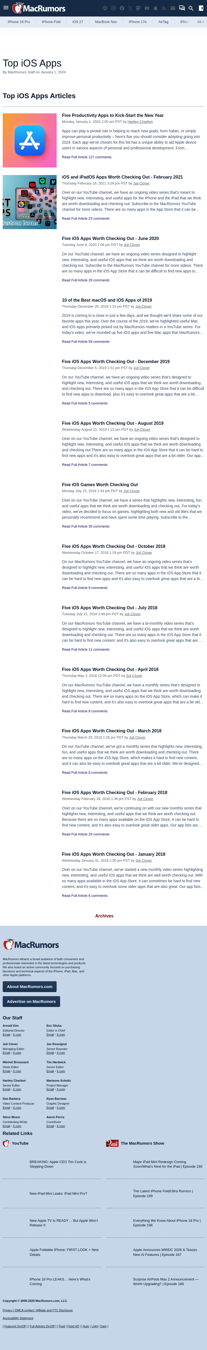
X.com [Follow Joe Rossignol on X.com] (61, 1051)
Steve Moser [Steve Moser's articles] (11, 1116)
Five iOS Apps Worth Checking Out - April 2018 (113, 669)
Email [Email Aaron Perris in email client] (50, 1125)
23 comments (98, 218)
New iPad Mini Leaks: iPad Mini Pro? (58, 1193)
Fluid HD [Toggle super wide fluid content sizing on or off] (73, 1326)
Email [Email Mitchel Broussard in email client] (6, 1070)
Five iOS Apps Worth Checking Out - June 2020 (113, 238)
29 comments (98, 280)
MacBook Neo (106, 22)
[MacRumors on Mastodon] (138, 8)
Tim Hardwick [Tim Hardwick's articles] (56, 1061)
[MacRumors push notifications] (155, 8)
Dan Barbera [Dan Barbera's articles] (11, 1097)
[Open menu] (6, 8)
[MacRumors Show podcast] (105, 8)
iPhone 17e (138, 22)
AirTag (163, 22)
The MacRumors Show (142, 1142)
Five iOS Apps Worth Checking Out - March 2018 (114, 730)
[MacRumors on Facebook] (122, 8)
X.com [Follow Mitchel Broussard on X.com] (17, 1070)
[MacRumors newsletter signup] (172, 8)
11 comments (98, 649)
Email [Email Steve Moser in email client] (6, 1125)
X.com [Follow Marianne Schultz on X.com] (61, 1088)
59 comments (98, 342)
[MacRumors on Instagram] (113, 8)
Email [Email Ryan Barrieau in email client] (50, 1106)
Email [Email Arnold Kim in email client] (6, 1033)
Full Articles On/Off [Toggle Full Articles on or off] (42, 1326)
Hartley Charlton (140, 122)
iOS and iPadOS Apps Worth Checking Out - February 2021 (126, 177)
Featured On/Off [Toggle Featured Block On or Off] (15, 1326)
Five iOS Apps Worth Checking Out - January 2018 (116, 854)
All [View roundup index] (200, 22)
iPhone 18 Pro (19, 22)
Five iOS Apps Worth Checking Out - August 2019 (116, 423)
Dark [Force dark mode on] (103, 1326)
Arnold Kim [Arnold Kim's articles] (11, 1024)
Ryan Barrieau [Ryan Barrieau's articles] (57, 1097)
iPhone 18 (188, 22)
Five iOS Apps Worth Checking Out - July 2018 (112, 607)
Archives (104, 916)
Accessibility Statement (18, 1318)
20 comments (98, 834)
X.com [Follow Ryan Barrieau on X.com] (61, 1106)
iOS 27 (78, 22)
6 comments (98, 896)
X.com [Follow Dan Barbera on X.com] (17, 1106)
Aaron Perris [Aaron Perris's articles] (55, 1116)
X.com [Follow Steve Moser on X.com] (17, 1125)
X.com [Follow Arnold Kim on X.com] (17, 1033)
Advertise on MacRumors (31, 1000)
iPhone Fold (51, 22)
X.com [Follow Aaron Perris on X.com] (61, 1125)
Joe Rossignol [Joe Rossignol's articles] (57, 1043)
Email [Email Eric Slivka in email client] (50, 1033)
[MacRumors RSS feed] (164, 8)
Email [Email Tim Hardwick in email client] (50, 1070)
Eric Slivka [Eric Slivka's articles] (54, 1024)
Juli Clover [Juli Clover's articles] (10, 1043)
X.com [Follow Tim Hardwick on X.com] (61, 1070)
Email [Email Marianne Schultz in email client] (50, 1088)
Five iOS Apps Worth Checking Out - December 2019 (119, 361)
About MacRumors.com (29, 985)
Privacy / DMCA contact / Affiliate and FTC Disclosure (38, 1310)
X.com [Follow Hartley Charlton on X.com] (17, 1088)
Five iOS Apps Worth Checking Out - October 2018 (116, 546)
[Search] (193, 8)
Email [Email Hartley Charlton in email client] (6, 1088)
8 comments (98, 711)
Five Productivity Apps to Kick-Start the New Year (116, 115)
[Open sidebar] (201, 9)
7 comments (98, 465)
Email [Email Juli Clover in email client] (6, 1051)
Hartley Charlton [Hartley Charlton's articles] (14, 1079)
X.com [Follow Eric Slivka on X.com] (61, 1033)
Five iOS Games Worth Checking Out (102, 484)
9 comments (98, 588)
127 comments (99, 157)
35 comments (98, 526)
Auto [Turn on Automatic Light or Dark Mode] (86, 1326)
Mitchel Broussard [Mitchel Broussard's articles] (16, 1061)
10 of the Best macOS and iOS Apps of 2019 (109, 300)
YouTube (20, 1142)
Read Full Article (75, 157)
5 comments (98, 403)
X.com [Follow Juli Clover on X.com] (17, 1051)
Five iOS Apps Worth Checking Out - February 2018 (118, 792)
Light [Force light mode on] (94, 1326)
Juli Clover (141, 183)
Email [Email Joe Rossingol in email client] (50, 1051)
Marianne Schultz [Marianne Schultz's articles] (59, 1079)
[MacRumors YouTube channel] (147, 8)
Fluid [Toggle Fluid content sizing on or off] (61, 1326)
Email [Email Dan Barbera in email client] (6, 1106)
